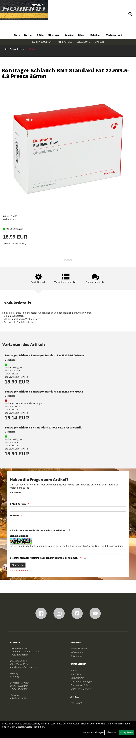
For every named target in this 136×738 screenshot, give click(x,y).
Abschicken (18, 564)
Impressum (76, 673)
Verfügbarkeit (114, 34)
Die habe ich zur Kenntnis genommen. (44, 557)
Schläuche (30, 49)
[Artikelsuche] (130, 14)
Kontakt (74, 670)
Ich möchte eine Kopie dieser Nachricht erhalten (37, 530)
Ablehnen (112, 732)
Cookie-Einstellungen (81, 681)
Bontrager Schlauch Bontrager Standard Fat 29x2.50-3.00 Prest (44, 355)
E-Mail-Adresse (18, 503)
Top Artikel (76, 702)
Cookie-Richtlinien (79, 685)
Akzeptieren (126, 732)
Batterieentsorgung (80, 688)
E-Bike (40, 34)
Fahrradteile (64, 41)
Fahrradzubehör (42, 41)
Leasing (69, 34)
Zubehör (95, 34)
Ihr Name (15, 492)
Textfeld (14, 515)
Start (17, 34)
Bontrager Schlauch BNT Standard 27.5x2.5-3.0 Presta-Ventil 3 (44, 427)
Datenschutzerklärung (26, 557)
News (28, 34)
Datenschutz (76, 677)
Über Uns (54, 34)
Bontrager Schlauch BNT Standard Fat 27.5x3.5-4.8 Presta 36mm (65, 73)
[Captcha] (68, 551)
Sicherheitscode (19, 535)
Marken (99, 41)
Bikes (82, 34)
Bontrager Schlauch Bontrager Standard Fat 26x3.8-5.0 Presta (44, 391)
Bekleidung (83, 41)
